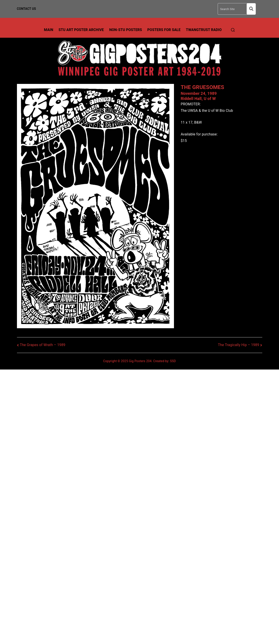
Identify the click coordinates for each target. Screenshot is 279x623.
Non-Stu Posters (125, 30)
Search (251, 9)
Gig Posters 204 (140, 361)
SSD (173, 361)
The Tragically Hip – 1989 (238, 345)
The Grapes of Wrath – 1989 (42, 345)
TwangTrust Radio (204, 30)
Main (48, 30)
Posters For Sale (164, 30)
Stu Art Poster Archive (81, 30)
